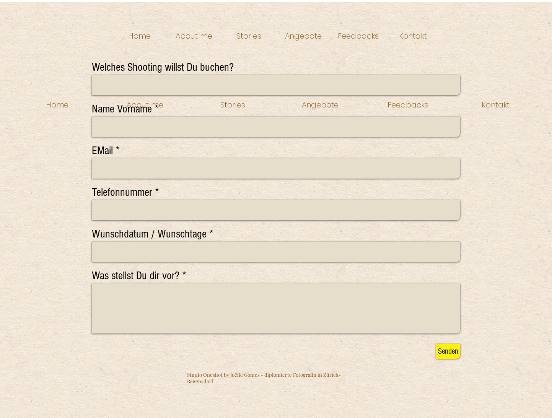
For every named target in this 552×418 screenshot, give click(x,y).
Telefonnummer (122, 192)
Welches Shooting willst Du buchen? (163, 67)
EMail (102, 150)
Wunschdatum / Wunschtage (149, 234)
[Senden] (448, 351)
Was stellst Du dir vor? (135, 275)
